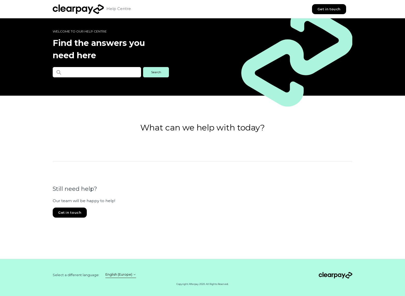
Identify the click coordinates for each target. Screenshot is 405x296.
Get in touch (329, 9)
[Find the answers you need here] (97, 72)
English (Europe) (120, 274)
